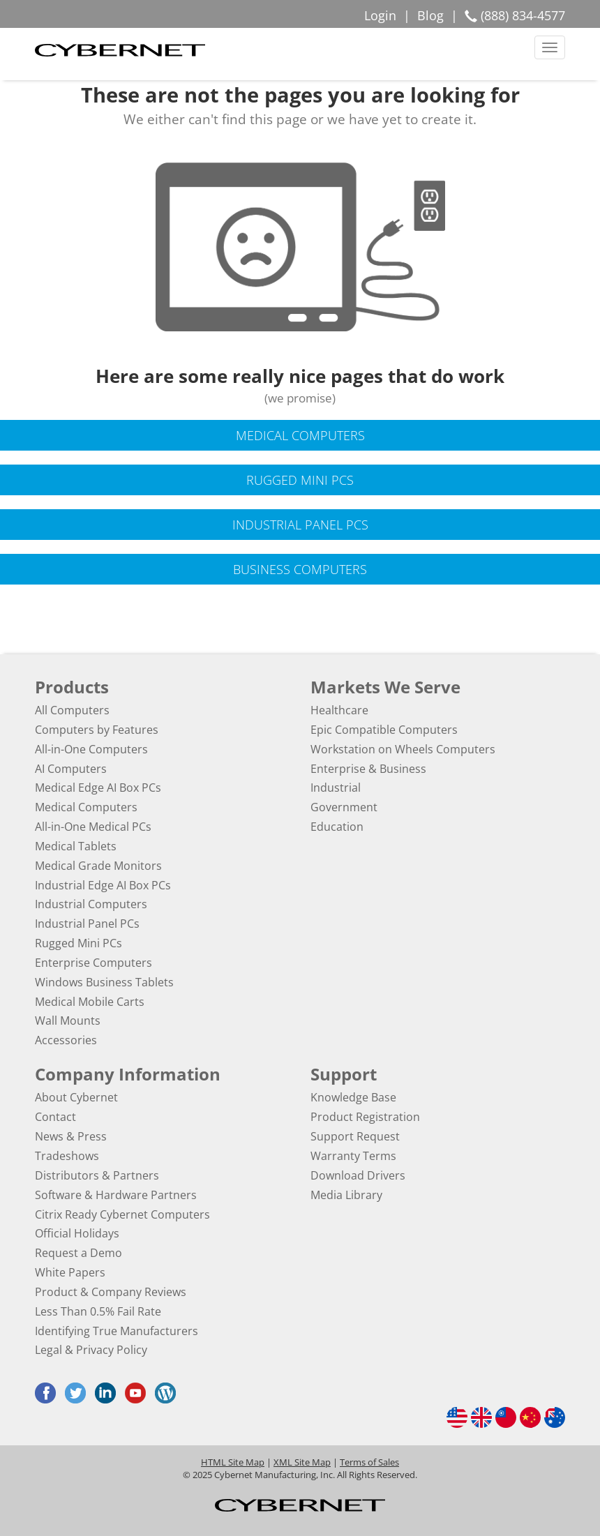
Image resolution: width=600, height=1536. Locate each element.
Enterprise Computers (93, 962)
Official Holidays (77, 1233)
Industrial (335, 787)
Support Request (355, 1136)
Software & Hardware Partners (116, 1195)
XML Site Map (302, 1462)
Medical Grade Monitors (98, 865)
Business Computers (300, 569)
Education (336, 826)
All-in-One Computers (91, 749)
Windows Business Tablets (104, 982)
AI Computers (71, 768)
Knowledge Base (353, 1097)
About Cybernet (76, 1097)
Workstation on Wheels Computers (402, 749)
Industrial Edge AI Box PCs (103, 885)
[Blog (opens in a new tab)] (169, 1393)
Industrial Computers (91, 904)
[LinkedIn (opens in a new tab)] (109, 1393)
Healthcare (339, 710)
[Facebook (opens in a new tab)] (49, 1393)
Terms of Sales (369, 1462)
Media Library (346, 1195)
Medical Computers (300, 435)
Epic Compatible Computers (384, 729)
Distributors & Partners (97, 1175)
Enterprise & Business (368, 768)
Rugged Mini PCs (300, 480)
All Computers (72, 710)
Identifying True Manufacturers (116, 1331)
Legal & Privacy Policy (91, 1349)
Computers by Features (96, 729)
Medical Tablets (76, 846)
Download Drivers (357, 1175)
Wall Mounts (67, 1020)
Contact (55, 1116)
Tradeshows (67, 1156)
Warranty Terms (353, 1156)
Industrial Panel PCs (300, 524)
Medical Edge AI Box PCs (98, 787)
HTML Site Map (232, 1462)
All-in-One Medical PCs (93, 826)
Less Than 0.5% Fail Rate (98, 1311)
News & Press (71, 1136)
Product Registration (365, 1116)
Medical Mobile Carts (89, 1001)
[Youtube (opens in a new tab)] (139, 1393)
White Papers (70, 1272)
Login (380, 15)
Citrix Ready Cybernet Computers (122, 1214)
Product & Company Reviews (110, 1292)
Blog (430, 15)
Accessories (66, 1040)
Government (343, 807)
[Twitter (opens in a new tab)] (79, 1393)
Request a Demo (78, 1252)
